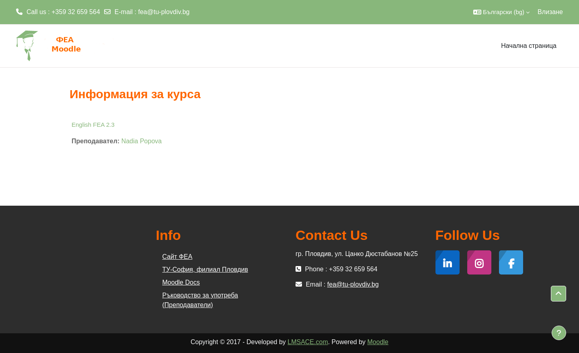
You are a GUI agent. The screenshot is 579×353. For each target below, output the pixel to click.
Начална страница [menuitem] (528, 45)
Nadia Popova (141, 141)
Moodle (378, 342)
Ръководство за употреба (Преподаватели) (200, 300)
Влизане (550, 11)
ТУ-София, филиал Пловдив (205, 269)
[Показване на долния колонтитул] (559, 333)
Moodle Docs (181, 282)
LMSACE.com (307, 342)
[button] (501, 12)
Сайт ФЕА (177, 256)
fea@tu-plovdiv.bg (164, 11)
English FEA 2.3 (93, 124)
